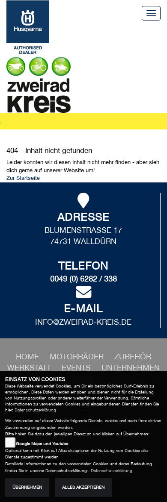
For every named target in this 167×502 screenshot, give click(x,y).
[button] (77, 356)
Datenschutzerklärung (35, 410)
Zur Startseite (23, 178)
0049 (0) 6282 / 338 (83, 278)
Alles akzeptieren (83, 487)
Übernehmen (27, 487)
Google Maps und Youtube (42, 443)
